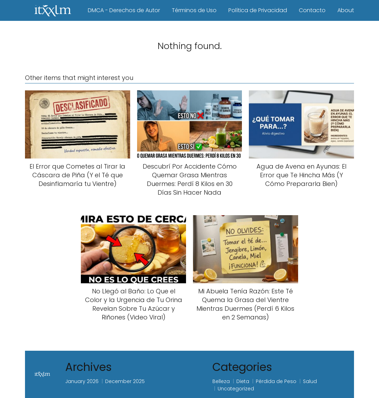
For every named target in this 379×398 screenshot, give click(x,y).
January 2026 (82, 381)
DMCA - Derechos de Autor (124, 10)
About (345, 10)
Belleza (221, 381)
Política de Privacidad (257, 10)
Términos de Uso (194, 10)
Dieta (242, 381)
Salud (310, 381)
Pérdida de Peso (276, 381)
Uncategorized (236, 388)
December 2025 (125, 381)
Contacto (312, 10)
